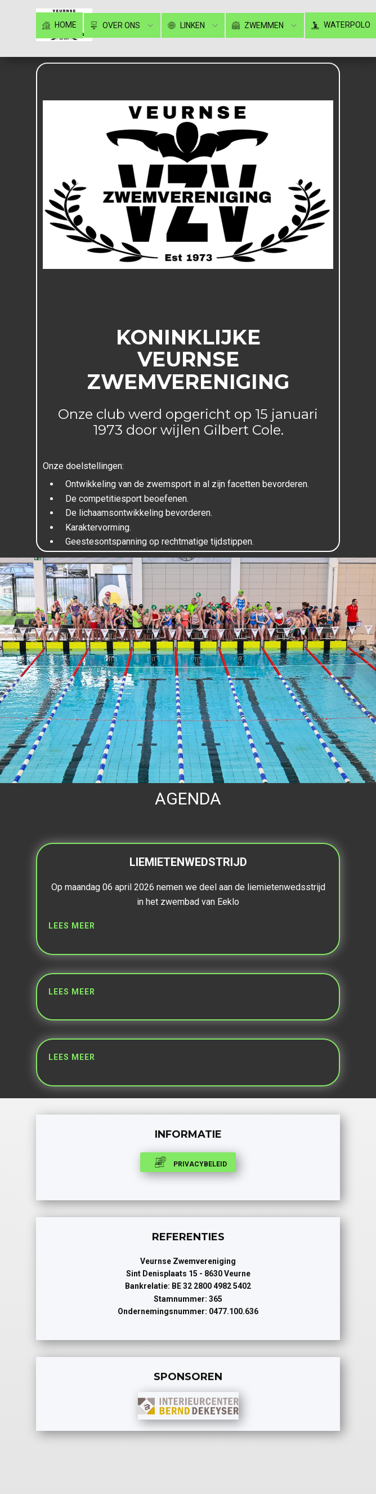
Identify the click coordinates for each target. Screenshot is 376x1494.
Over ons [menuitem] (115, 25)
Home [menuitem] (59, 25)
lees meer (71, 925)
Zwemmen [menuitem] (258, 25)
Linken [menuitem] (186, 25)
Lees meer (71, 991)
